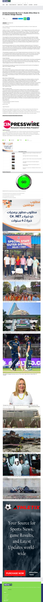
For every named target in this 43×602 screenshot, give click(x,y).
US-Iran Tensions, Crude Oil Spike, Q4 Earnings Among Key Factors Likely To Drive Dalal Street (20, 332)
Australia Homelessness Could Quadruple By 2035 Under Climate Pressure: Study (21, 496)
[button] (25, 3)
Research (25, 4)
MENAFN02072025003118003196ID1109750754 (13, 115)
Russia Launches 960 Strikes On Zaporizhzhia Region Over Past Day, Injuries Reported (20, 427)
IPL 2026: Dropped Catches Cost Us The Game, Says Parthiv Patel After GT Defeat (21, 373)
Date (4, 18)
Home (3, 4)
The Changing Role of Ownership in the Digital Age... (9, 197)
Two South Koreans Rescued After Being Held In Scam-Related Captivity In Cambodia (20, 474)
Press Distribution (12, 4)
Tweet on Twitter (21, 18)
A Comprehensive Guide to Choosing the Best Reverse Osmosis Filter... (12, 194)
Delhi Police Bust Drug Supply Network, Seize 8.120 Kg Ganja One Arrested (20, 280)
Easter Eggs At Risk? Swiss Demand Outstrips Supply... (30, 155)
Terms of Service (6, 590)
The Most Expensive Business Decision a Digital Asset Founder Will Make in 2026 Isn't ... (14, 193)
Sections (35, 4)
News (7, 4)
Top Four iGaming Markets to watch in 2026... (8, 196)
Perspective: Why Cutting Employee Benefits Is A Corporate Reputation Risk (20, 403)
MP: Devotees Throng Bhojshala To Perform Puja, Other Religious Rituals (19, 301)
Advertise (5, 594)
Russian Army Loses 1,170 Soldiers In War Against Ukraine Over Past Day (19, 450)
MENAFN (5, 22)
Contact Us (5, 593)
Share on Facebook (15, 18)
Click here (9, 585)
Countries (30, 4)
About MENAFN (6, 595)
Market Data (20, 4)
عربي (23, 3)
